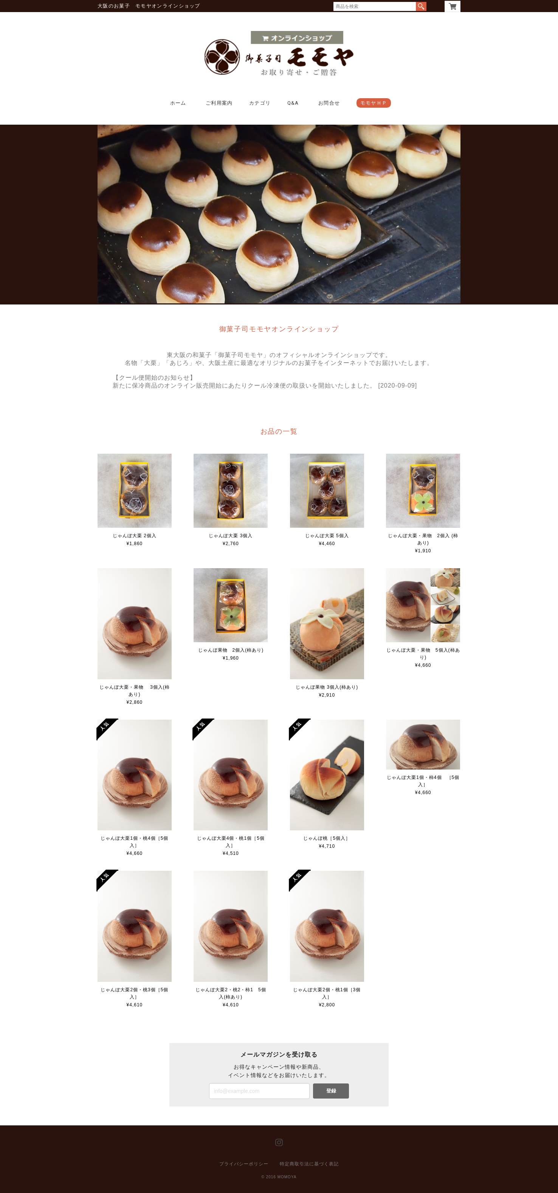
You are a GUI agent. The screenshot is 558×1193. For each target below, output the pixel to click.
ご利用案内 (219, 103)
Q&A (293, 103)
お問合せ (329, 103)
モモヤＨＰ (374, 103)
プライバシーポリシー (243, 1164)
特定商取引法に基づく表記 (309, 1164)
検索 (421, 6)
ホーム (178, 103)
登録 (331, 1091)
